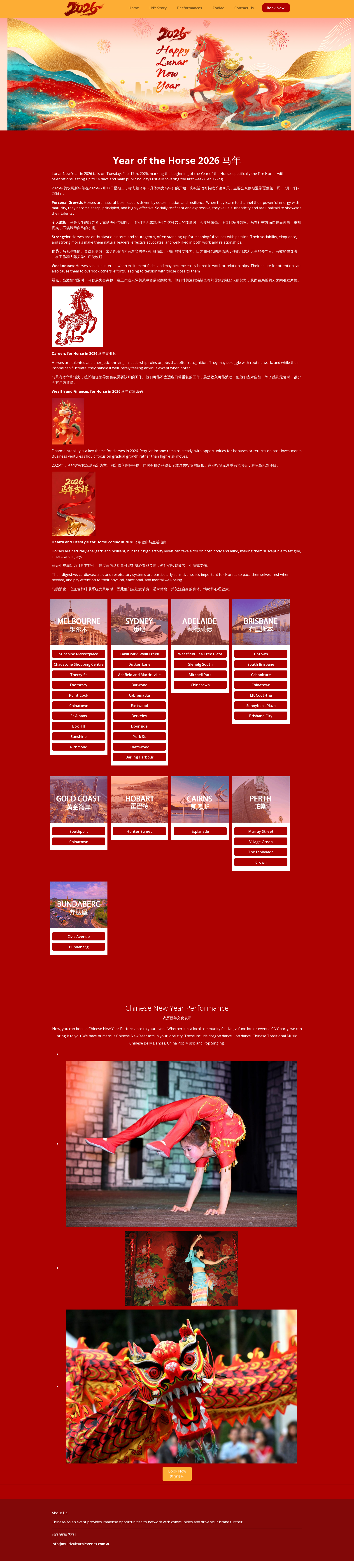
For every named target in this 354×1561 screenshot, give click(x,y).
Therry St (78, 674)
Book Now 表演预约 (177, 1474)
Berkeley (139, 715)
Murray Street (261, 831)
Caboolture (261, 674)
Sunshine (79, 736)
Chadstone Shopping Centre (79, 664)
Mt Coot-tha (261, 695)
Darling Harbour (140, 757)
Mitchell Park (200, 674)
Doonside (139, 726)
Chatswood (139, 746)
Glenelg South (200, 664)
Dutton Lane (139, 664)
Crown (261, 862)
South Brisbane (260, 664)
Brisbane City (260, 715)
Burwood (139, 684)
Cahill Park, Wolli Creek (139, 653)
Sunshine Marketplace (78, 653)
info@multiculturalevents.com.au (81, 1543)
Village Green (261, 841)
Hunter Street (139, 831)
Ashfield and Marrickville (139, 674)
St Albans (78, 715)
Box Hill (78, 726)
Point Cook (78, 695)
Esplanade (200, 831)
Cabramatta (139, 695)
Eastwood (139, 705)
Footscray (78, 684)
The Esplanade (261, 851)
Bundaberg (78, 946)
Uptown (261, 653)
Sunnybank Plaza (261, 705)
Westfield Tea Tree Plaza (200, 653)
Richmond (78, 746)
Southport (79, 831)
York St (139, 736)
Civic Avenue (79, 936)
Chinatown (78, 705)
